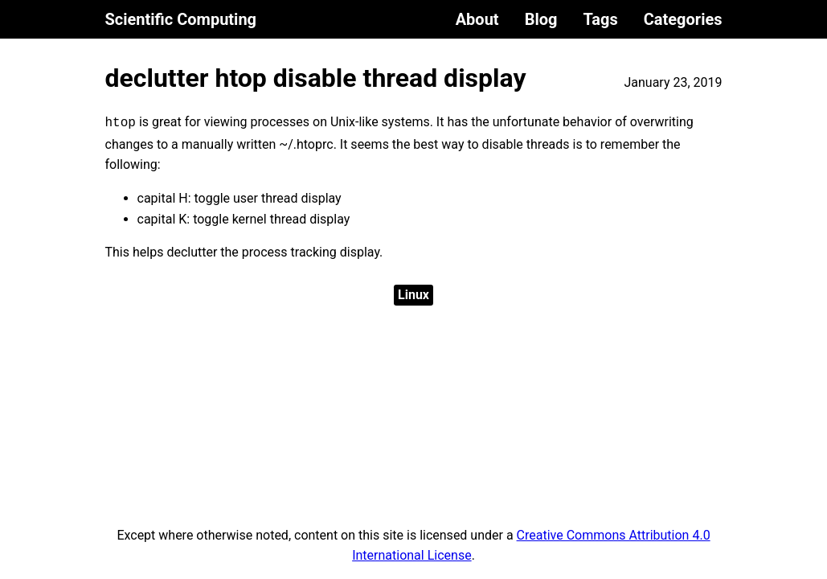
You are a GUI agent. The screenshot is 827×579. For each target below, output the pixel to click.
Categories (683, 19)
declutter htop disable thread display (315, 78)
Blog (541, 19)
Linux (413, 294)
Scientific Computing (181, 19)
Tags (600, 19)
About (477, 19)
